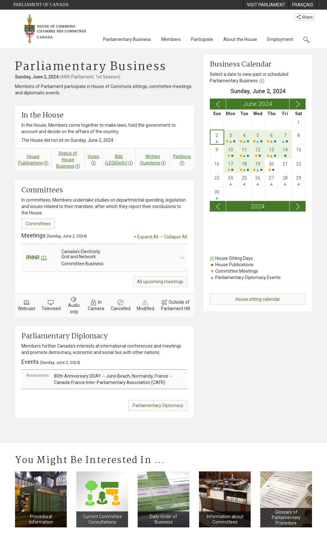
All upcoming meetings (160, 281)
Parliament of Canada (41, 4)
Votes (93, 156)
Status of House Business (67, 160)
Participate (202, 39)
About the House (240, 39)
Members (171, 39)
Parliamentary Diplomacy (158, 405)
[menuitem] (266, 5)
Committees (38, 223)
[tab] (104, 379)
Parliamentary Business (127, 39)
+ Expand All (146, 236)
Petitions (182, 156)
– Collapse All (173, 236)
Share (304, 17)
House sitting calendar (257, 299)
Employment (280, 39)
